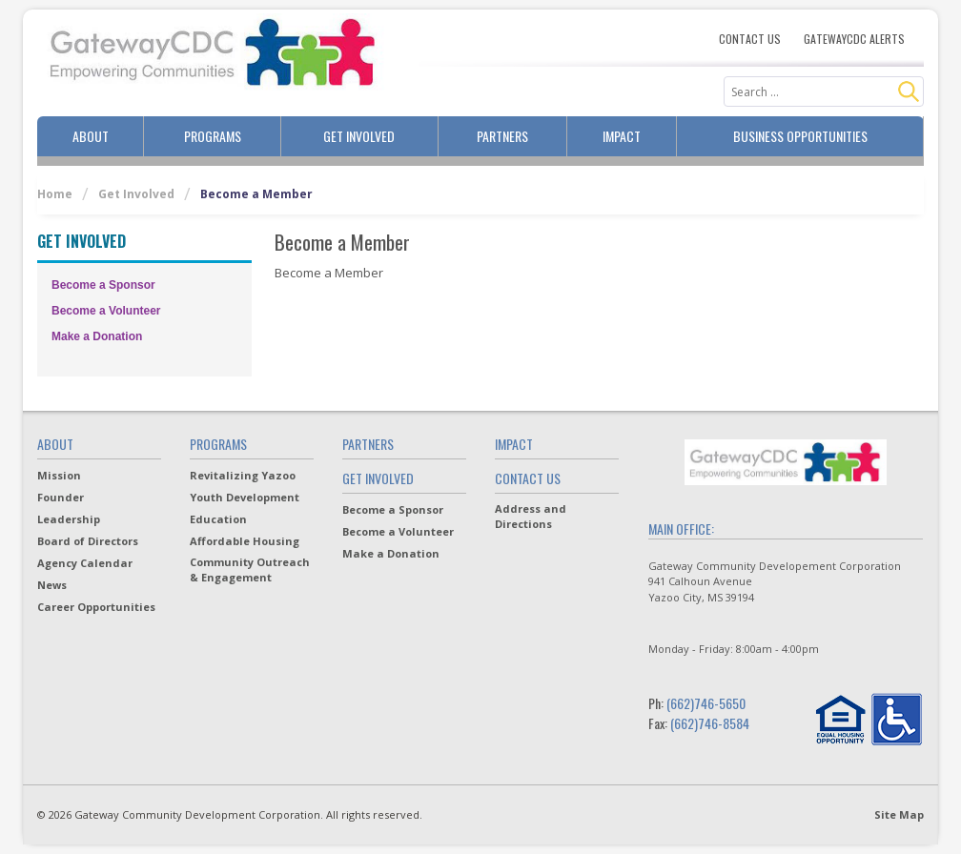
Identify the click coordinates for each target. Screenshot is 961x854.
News (52, 585)
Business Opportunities (800, 136)
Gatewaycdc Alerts (854, 39)
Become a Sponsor (103, 285)
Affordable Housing (244, 541)
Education (218, 519)
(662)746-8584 (709, 723)
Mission (59, 475)
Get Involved (359, 136)
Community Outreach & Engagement (250, 569)
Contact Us (750, 39)
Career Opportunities (96, 607)
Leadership (68, 519)
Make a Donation (96, 336)
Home (54, 194)
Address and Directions (530, 516)
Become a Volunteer (105, 310)
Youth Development (244, 497)
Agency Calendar (85, 563)
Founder (60, 497)
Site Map (899, 814)
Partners (502, 136)
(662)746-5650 (706, 703)
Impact (622, 136)
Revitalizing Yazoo (243, 475)
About (90, 136)
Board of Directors (87, 541)
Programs (212, 136)
